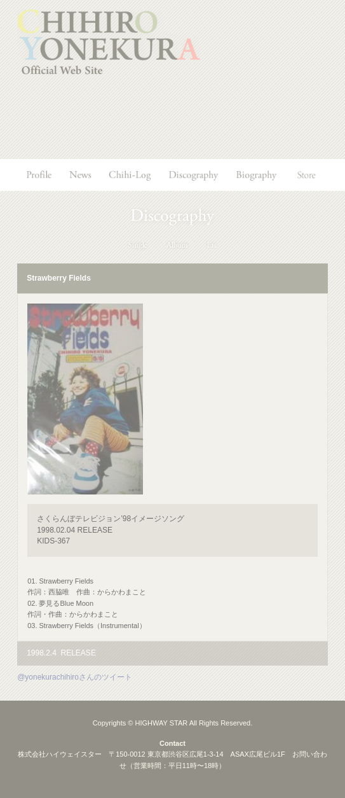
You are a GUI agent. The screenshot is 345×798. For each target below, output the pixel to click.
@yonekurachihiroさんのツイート (74, 677)
